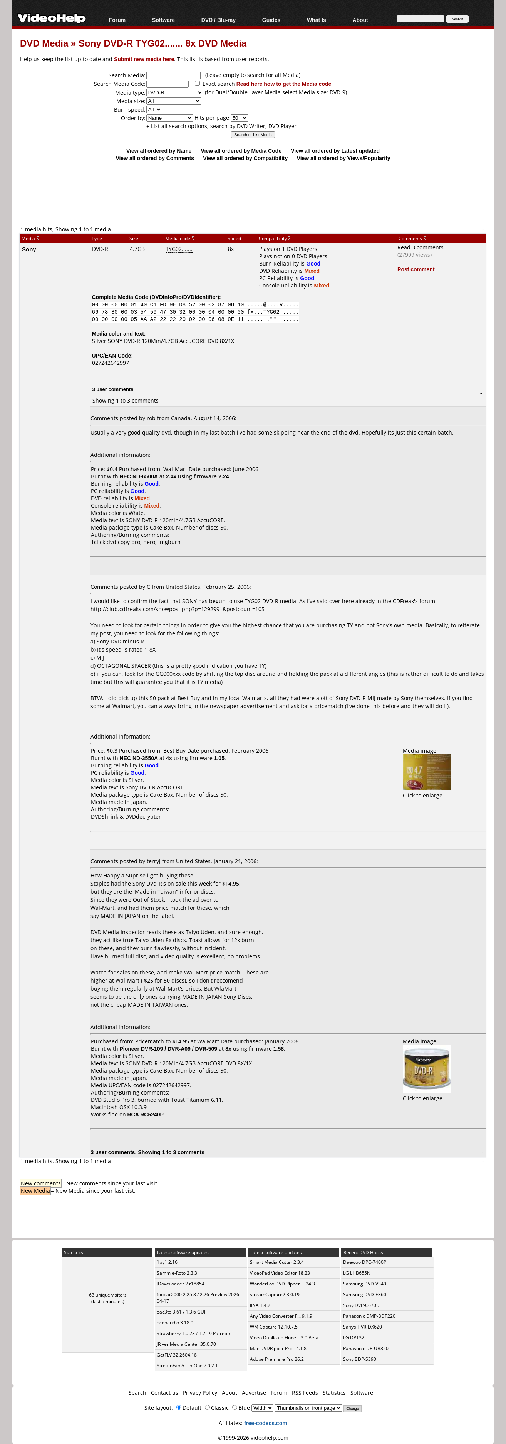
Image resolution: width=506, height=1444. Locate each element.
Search (137, 1392)
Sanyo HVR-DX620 (362, 1327)
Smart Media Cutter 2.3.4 (277, 1262)
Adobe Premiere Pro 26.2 (277, 1359)
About (360, 19)
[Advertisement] (253, 193)
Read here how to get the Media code (284, 83)
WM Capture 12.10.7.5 (274, 1327)
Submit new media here (144, 59)
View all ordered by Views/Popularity (343, 158)
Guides (271, 19)
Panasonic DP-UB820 (366, 1348)
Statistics (334, 1392)
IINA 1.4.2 (260, 1305)
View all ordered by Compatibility (245, 158)
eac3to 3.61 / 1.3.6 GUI (181, 1312)
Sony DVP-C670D (361, 1305)
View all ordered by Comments (155, 158)
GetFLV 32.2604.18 (177, 1355)
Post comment (415, 269)
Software (163, 19)
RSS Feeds (305, 1392)
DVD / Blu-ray (218, 19)
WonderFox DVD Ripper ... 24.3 (282, 1283)
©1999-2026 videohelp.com (253, 1437)
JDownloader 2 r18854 (180, 1283)
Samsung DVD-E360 (364, 1294)
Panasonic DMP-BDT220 (369, 1316)
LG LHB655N (356, 1273)
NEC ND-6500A (139, 476)
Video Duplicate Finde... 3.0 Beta (284, 1337)
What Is (316, 19)
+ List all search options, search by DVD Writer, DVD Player (221, 126)
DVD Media (44, 43)
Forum (117, 19)
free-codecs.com (265, 1423)
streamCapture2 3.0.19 (275, 1294)
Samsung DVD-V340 (364, 1283)
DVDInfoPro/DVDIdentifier (184, 297)
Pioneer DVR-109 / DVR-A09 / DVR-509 (169, 1048)
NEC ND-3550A (139, 758)
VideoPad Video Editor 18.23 (280, 1273)
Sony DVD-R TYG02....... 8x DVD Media (162, 43)
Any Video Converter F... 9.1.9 (281, 1316)
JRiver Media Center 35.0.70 (186, 1344)
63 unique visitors (108, 1295)
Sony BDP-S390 (359, 1359)
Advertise (254, 1392)
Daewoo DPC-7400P (364, 1262)
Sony (29, 249)
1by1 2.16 (167, 1262)
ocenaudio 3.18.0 (175, 1322)
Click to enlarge (427, 791)
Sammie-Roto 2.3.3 (177, 1273)
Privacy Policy (200, 1392)
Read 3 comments (420, 247)
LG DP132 (353, 1337)
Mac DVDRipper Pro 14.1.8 (278, 1348)
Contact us (164, 1392)
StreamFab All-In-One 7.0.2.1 (187, 1365)
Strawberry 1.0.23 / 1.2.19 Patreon (193, 1333)
